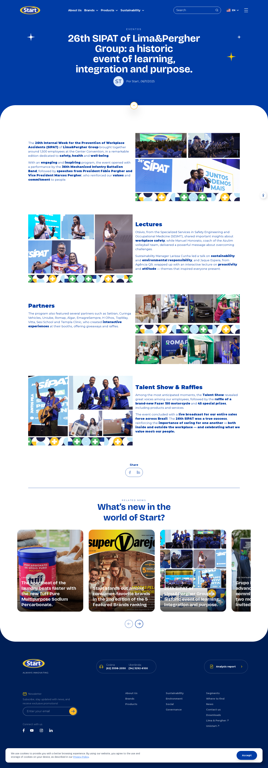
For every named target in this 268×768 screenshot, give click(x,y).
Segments (213, 693)
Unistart (213, 726)
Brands (129, 698)
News (209, 704)
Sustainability (175, 693)
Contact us (213, 709)
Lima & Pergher (217, 720)
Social (170, 704)
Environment (174, 698)
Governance (174, 709)
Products (131, 704)
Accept (247, 755)
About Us (75, 7)
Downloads (213, 715)
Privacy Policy (81, 757)
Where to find (215, 698)
